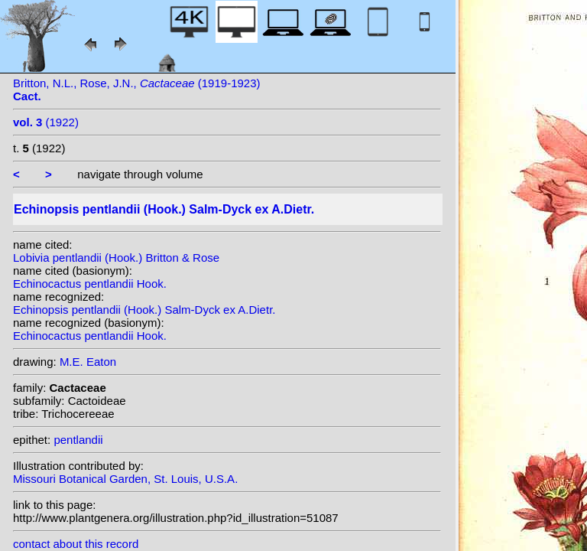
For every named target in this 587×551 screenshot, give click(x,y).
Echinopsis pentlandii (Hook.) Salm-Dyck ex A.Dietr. (144, 309)
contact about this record (75, 543)
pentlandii (78, 439)
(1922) (46, 122)
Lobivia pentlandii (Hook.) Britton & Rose (116, 257)
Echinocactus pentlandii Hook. (90, 283)
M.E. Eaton (88, 361)
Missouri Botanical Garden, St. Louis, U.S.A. (125, 478)
